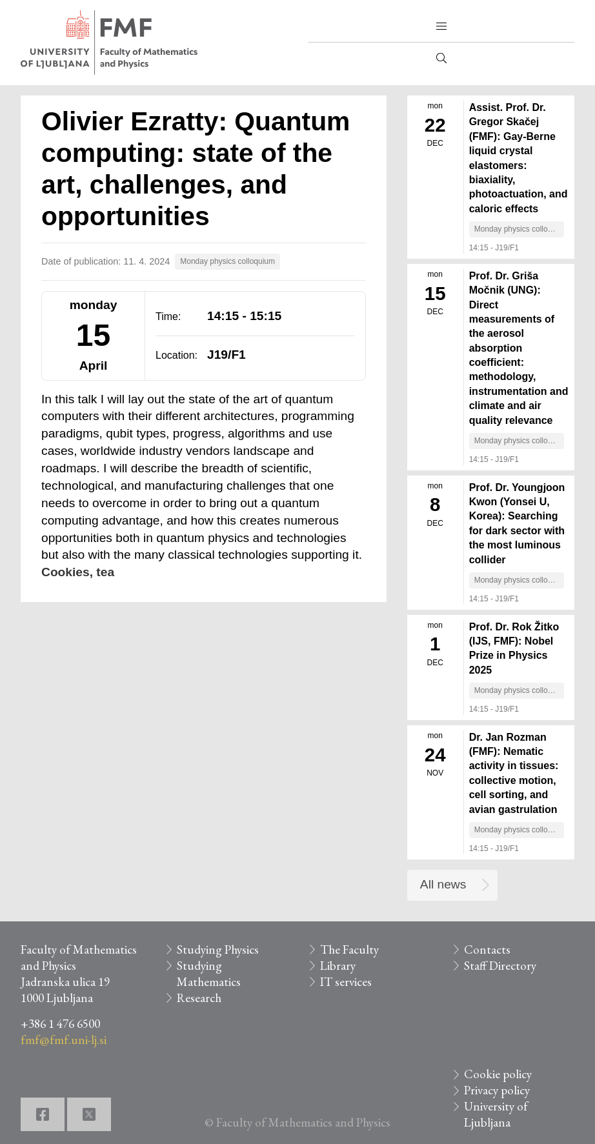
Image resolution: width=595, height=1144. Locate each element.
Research (199, 998)
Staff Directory (500, 966)
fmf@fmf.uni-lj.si (63, 1040)
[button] (441, 26)
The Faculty (349, 949)
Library (338, 966)
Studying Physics (218, 949)
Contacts (487, 949)
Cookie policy (498, 1074)
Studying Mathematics (209, 974)
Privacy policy (497, 1090)
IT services (346, 982)
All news (443, 884)
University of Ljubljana (496, 1114)
